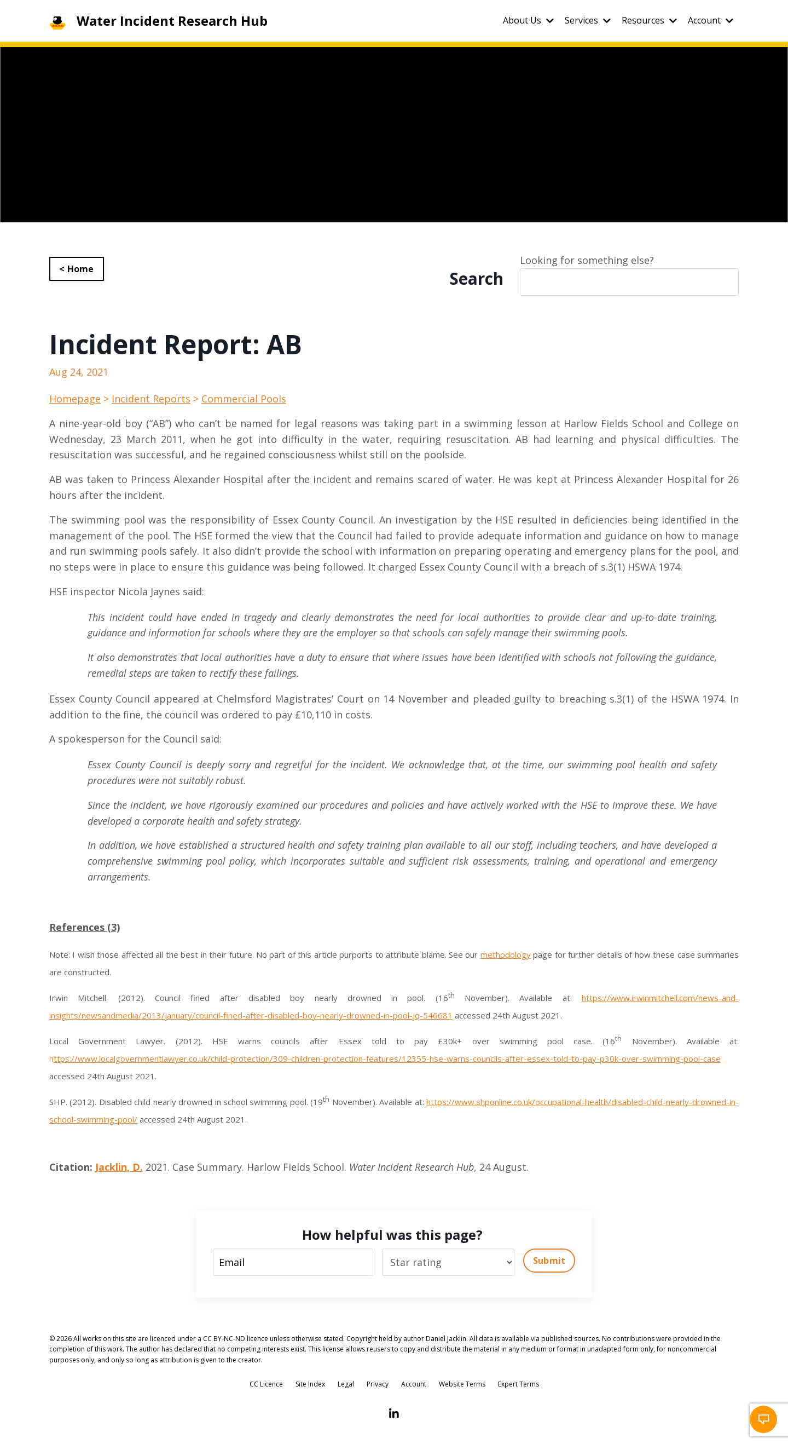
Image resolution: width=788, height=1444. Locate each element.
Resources (649, 20)
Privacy (378, 1384)
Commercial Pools (243, 398)
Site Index (310, 1384)
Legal (346, 1384)
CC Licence (266, 1384)
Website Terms (462, 1384)
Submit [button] (549, 1261)
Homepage (75, 398)
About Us (528, 20)
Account (710, 20)
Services (588, 20)
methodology (505, 954)
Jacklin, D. (119, 1166)
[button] (763, 1419)
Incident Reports (151, 398)
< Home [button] (76, 269)
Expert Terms (518, 1384)
